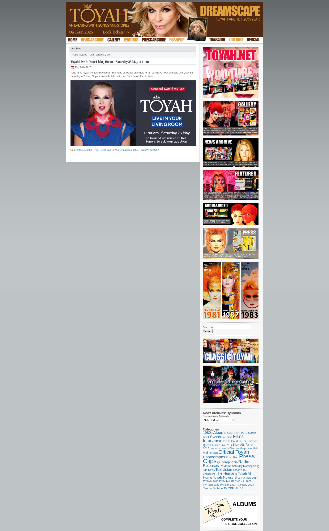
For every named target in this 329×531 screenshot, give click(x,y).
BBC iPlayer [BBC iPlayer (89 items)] (241, 433)
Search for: (208, 327)
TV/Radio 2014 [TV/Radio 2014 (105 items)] (249, 477)
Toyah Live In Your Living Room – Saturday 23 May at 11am (109, 61)
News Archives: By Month (216, 416)
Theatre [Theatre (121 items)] (237, 470)
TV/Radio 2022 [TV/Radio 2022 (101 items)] (211, 484)
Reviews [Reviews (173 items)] (225, 466)
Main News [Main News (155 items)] (210, 452)
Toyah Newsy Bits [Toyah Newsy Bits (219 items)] (226, 477)
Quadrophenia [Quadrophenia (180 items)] (227, 462)
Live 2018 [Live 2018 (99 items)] (215, 448)
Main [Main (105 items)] (255, 448)
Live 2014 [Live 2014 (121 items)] (226, 445)
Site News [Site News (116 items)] (209, 470)
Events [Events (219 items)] (215, 437)
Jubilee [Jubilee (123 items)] (216, 445)
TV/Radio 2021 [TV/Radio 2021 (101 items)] (243, 481)
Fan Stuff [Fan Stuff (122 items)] (227, 437)
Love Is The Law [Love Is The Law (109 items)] (230, 448)
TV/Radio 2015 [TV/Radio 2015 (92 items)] (210, 481)
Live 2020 (87, 150)
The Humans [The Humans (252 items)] (226, 473)
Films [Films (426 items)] (238, 436)
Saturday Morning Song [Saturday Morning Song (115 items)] (245, 466)
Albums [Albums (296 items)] (219, 432)
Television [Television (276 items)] (223, 470)
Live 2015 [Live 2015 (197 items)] (240, 445)
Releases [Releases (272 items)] (211, 466)
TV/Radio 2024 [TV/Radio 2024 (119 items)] (245, 484)
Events (77, 150)
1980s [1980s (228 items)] (208, 433)
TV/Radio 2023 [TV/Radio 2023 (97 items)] (227, 484)
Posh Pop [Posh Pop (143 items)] (232, 457)
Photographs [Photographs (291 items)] (214, 457)
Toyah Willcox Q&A (149, 150)
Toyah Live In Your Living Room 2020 (119, 150)
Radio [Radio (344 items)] (243, 461)
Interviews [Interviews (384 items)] (212, 440)
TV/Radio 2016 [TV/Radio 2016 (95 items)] (226, 481)
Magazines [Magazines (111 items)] (246, 448)
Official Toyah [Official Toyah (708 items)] (233, 452)
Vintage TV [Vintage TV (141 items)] (220, 488)
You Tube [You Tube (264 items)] (236, 488)
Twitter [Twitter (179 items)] (207, 488)
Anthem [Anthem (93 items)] (231, 433)
